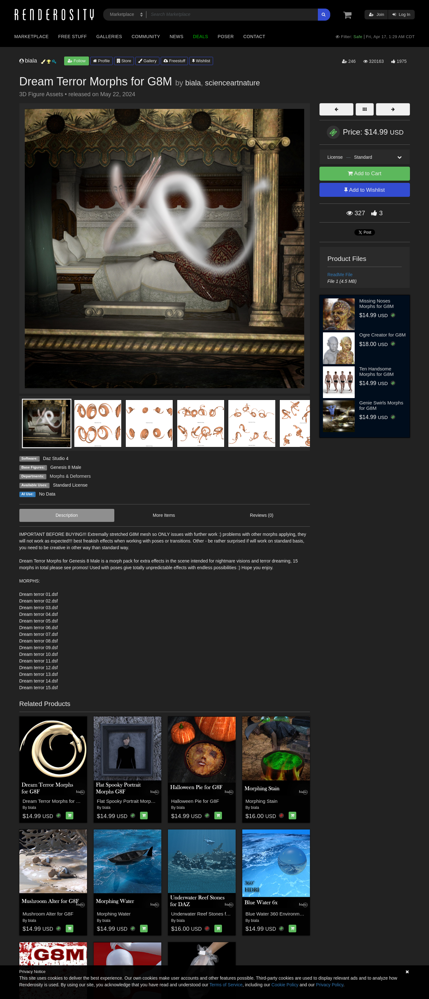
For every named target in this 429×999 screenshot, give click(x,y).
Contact (254, 36)
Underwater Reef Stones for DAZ (206, 913)
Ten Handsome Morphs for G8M (376, 371)
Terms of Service (226, 984)
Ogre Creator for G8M (382, 334)
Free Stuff (72, 36)
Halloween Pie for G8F (195, 801)
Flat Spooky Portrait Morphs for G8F (135, 801)
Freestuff (174, 60)
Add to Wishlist (364, 190)
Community (146, 36)
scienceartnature (232, 83)
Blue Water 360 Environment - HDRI (283, 913)
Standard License (70, 485)
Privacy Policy (329, 984)
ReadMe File (339, 274)
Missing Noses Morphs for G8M (376, 303)
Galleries (109, 36)
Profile (101, 60)
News (176, 36)
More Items (164, 515)
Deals (200, 36)
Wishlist (201, 60)
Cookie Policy (284, 984)
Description (67, 515)
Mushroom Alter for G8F (48, 913)
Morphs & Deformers (70, 476)
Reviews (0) (261, 515)
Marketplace (31, 36)
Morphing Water (114, 913)
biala (193, 83)
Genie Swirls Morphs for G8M (381, 405)
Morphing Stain (261, 801)
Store (124, 60)
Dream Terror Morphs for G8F (54, 801)
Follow (76, 60)
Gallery (147, 60)
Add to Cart (364, 173)
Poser (226, 36)
